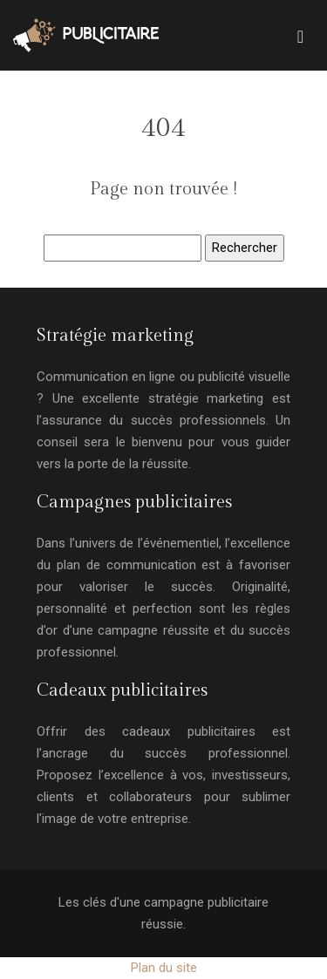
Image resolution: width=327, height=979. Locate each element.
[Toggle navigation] (300, 35)
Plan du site (164, 968)
